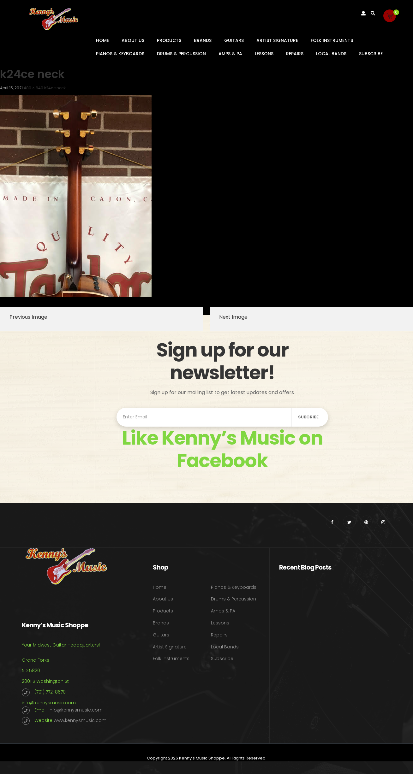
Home (102, 40)
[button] (389, 15)
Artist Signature (277, 40)
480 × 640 (33, 88)
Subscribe (371, 54)
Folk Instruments (332, 40)
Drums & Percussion (181, 54)
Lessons (264, 54)
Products (169, 40)
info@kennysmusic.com (49, 703)
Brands (203, 40)
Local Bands (331, 54)
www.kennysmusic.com (80, 720)
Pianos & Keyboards (120, 54)
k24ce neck (55, 88)
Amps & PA (230, 54)
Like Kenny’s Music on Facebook (222, 449)
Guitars (234, 40)
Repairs (294, 54)
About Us (133, 40)
